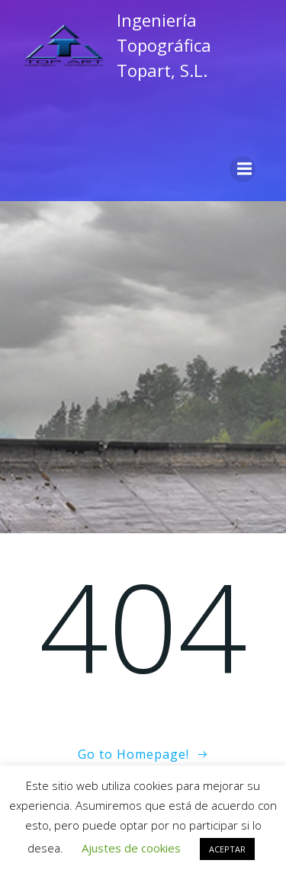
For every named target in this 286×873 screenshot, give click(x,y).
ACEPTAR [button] (227, 849)
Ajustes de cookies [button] (131, 847)
